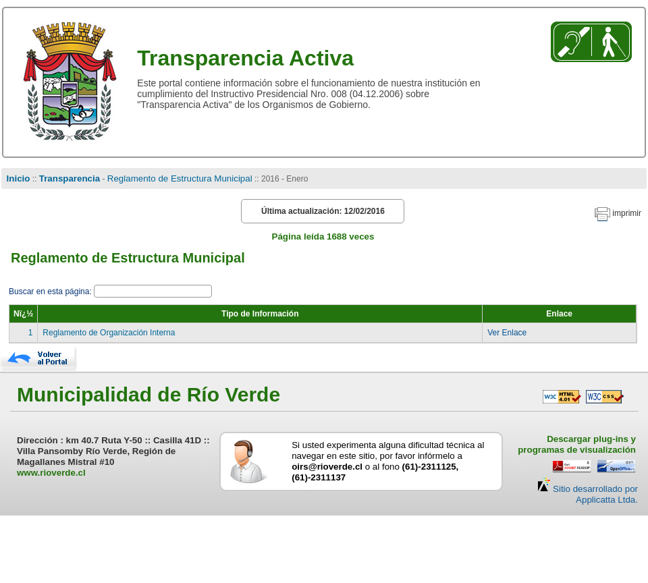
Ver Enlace (506, 332)
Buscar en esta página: (51, 291)
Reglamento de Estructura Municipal (179, 178)
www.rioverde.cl (51, 473)
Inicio (18, 178)
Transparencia (69, 178)
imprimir (626, 213)
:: (34, 179)
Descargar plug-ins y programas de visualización (577, 444)
